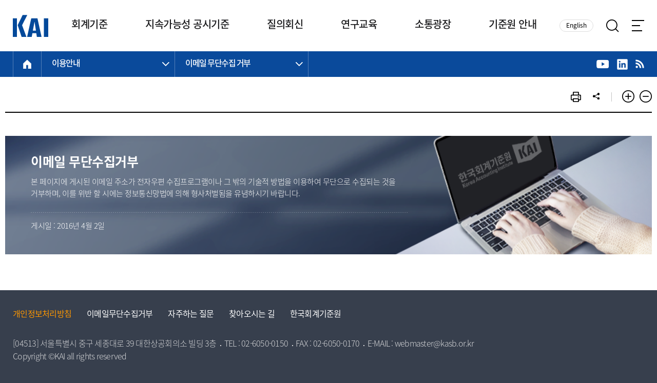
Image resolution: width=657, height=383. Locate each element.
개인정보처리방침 (42, 315)
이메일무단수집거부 (119, 315)
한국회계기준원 (315, 315)
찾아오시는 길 (252, 315)
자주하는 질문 (191, 315)
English (576, 26)
